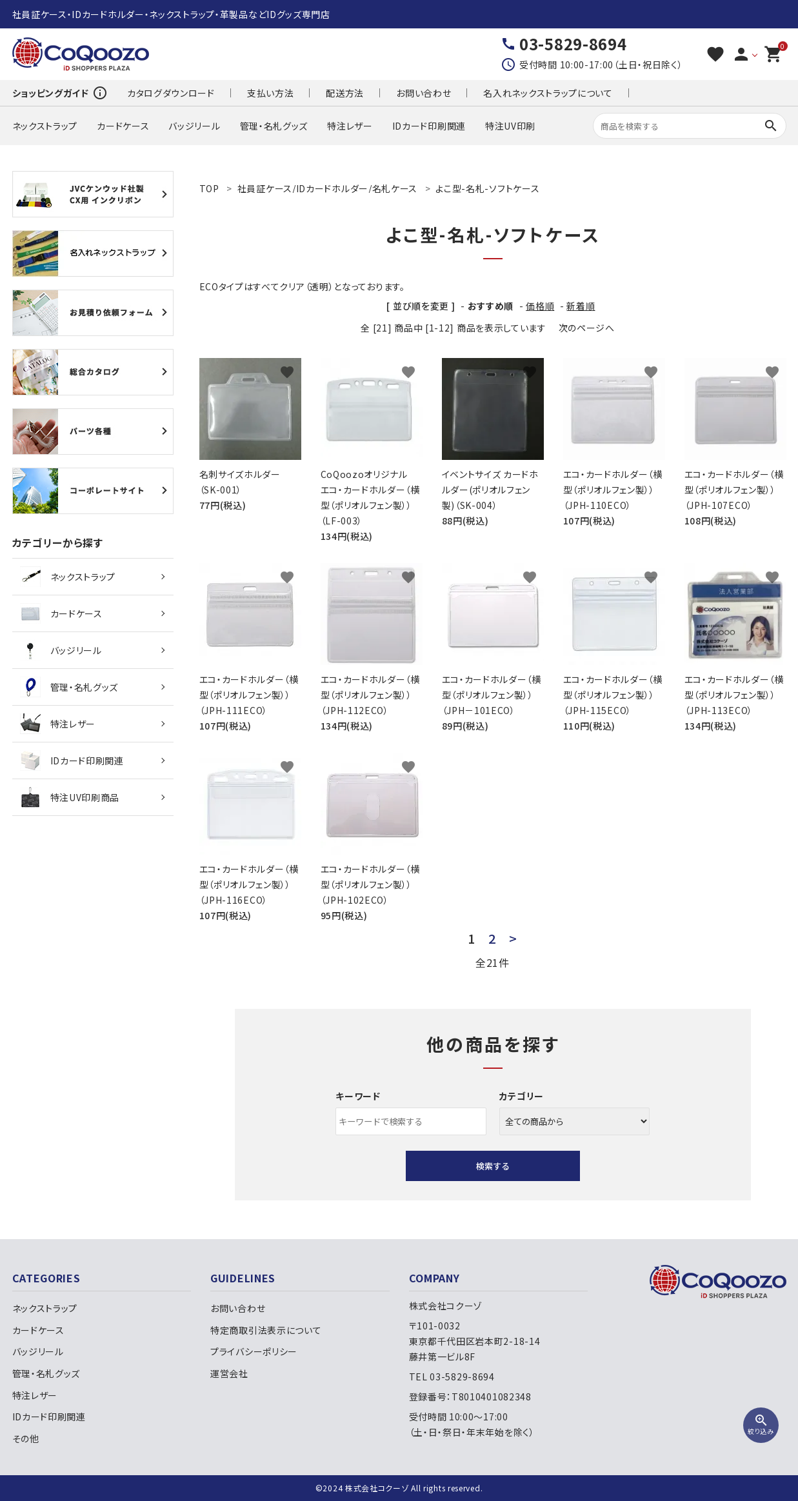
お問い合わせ (423, 92)
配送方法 (345, 92)
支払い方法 (270, 92)
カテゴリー (521, 1095)
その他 (25, 1438)
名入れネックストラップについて (548, 92)
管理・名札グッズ (274, 125)
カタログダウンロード (171, 92)
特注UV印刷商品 (70, 797)
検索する (493, 1166)
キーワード (358, 1095)
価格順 (540, 305)
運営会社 (229, 1373)
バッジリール (194, 125)
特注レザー (350, 125)
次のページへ (587, 327)
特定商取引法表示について (265, 1330)
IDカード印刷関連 (429, 125)
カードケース (123, 125)
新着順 (580, 305)
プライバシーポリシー (253, 1351)
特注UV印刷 (510, 125)
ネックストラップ (45, 125)
